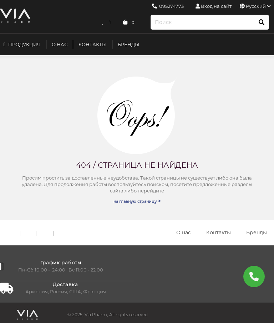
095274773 (168, 6)
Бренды (128, 44)
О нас (59, 44)
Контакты (92, 44)
